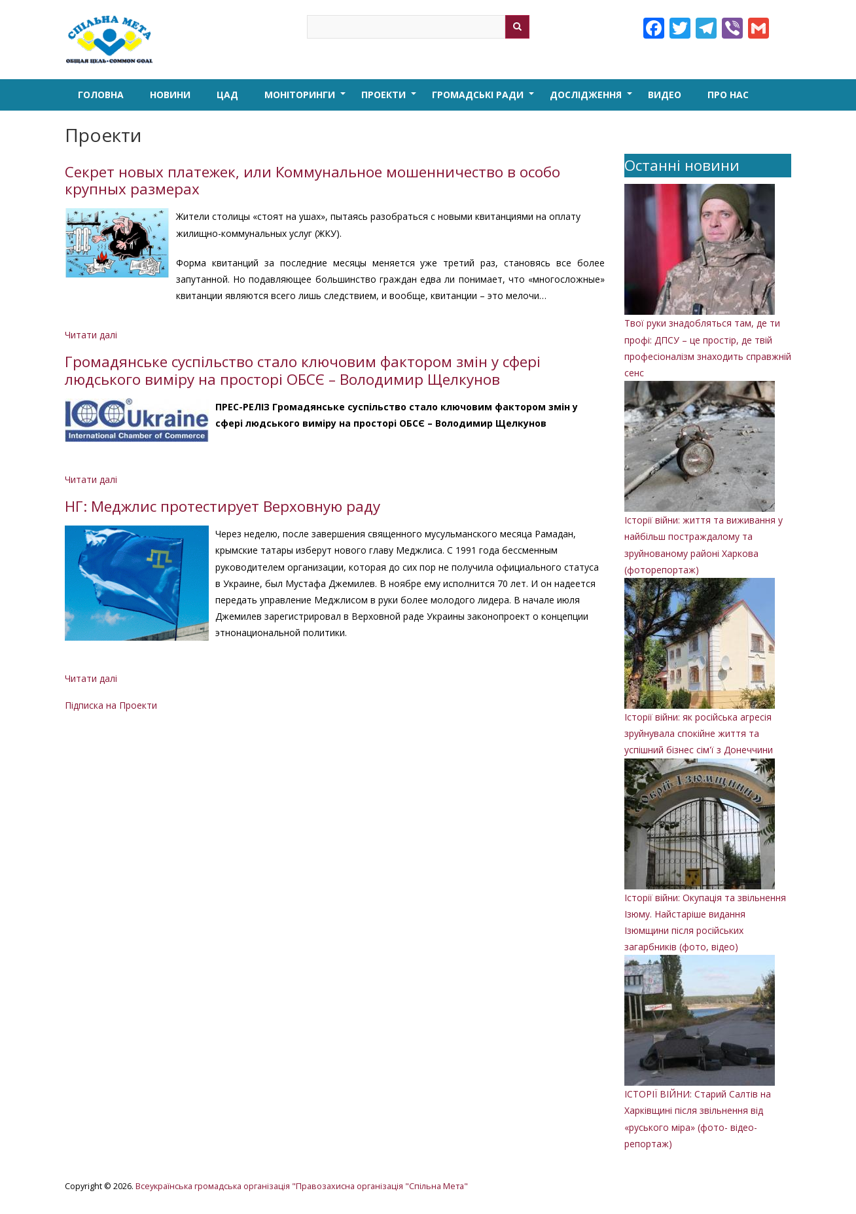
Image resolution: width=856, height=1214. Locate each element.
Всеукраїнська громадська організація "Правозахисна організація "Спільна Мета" (301, 1186)
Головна (101, 94)
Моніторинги (306, 99)
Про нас (728, 94)
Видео (664, 94)
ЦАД (227, 94)
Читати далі (91, 335)
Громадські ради (484, 99)
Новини (170, 94)
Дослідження (592, 99)
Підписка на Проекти (111, 705)
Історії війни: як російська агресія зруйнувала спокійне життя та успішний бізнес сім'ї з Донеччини (698, 733)
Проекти (390, 99)
